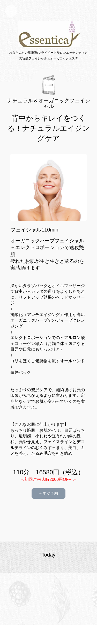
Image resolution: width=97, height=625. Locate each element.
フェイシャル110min (34, 230)
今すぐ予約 (48, 493)
